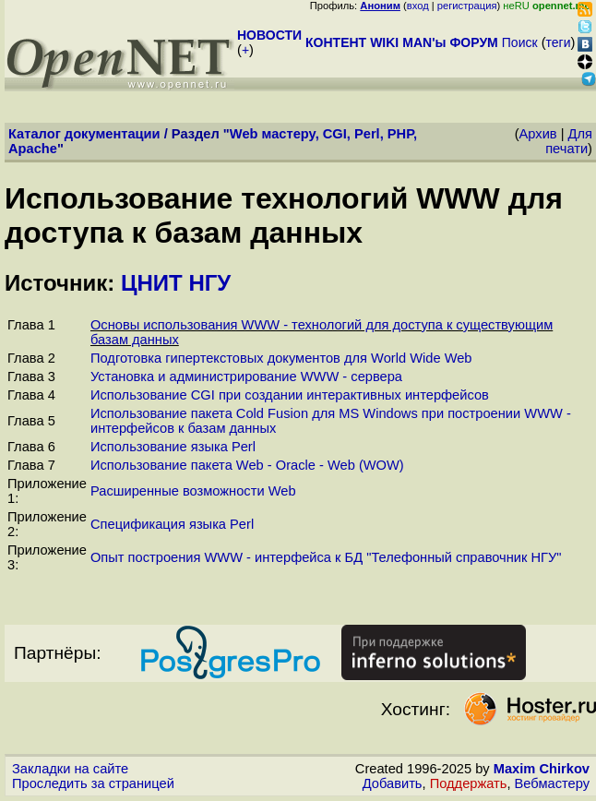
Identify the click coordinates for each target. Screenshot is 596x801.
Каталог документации (84, 133)
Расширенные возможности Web (193, 491)
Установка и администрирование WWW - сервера (246, 376)
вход (418, 5)
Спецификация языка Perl (172, 524)
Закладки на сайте (70, 768)
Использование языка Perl (173, 446)
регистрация (467, 5)
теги (558, 42)
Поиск (520, 42)
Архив (538, 133)
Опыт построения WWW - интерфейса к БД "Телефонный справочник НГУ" (326, 557)
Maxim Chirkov (542, 768)
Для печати (568, 141)
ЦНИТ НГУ (176, 282)
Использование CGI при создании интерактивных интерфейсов (289, 395)
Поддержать (468, 783)
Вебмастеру (552, 783)
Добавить (393, 783)
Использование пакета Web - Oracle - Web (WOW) (247, 465)
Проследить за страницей (93, 783)
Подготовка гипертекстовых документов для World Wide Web (281, 358)
